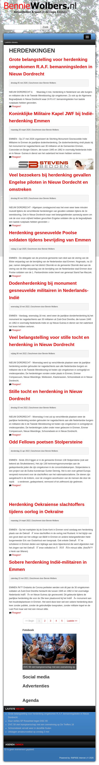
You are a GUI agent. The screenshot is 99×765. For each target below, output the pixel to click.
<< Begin (29, 621)
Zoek (45, 27)
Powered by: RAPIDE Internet (72, 758)
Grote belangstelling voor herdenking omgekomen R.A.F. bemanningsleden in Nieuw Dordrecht (50, 66)
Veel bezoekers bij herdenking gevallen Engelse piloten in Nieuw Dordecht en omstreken (50, 182)
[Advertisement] (51, 492)
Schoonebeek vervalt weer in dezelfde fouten (29, 728)
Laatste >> (72, 621)
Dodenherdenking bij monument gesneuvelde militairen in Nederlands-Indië (48, 290)
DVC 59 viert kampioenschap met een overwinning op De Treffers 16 (41, 724)
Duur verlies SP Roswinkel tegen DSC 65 (28, 721)
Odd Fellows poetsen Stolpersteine (45, 442)
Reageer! (16, 106)
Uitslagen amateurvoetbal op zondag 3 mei (28, 732)
